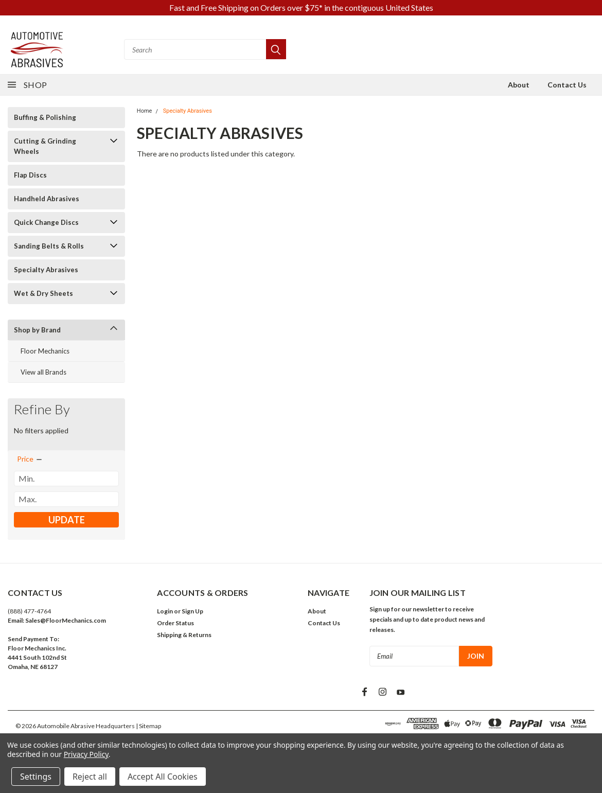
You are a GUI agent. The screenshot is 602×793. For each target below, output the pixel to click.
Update (66, 519)
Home (144, 111)
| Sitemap (148, 726)
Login (165, 611)
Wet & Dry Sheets (43, 293)
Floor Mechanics (45, 351)
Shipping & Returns (184, 635)
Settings (35, 776)
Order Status (175, 623)
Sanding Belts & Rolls (49, 246)
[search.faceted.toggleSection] (30, 459)
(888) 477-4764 (29, 611)
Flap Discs (30, 175)
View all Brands (43, 372)
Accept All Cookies (163, 776)
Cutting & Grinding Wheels (45, 146)
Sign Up (192, 611)
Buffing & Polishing (45, 117)
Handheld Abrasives (46, 199)
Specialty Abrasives (46, 270)
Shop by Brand (37, 330)
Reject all (90, 776)
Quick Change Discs (46, 222)
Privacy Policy (86, 754)
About (518, 84)
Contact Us (567, 84)
